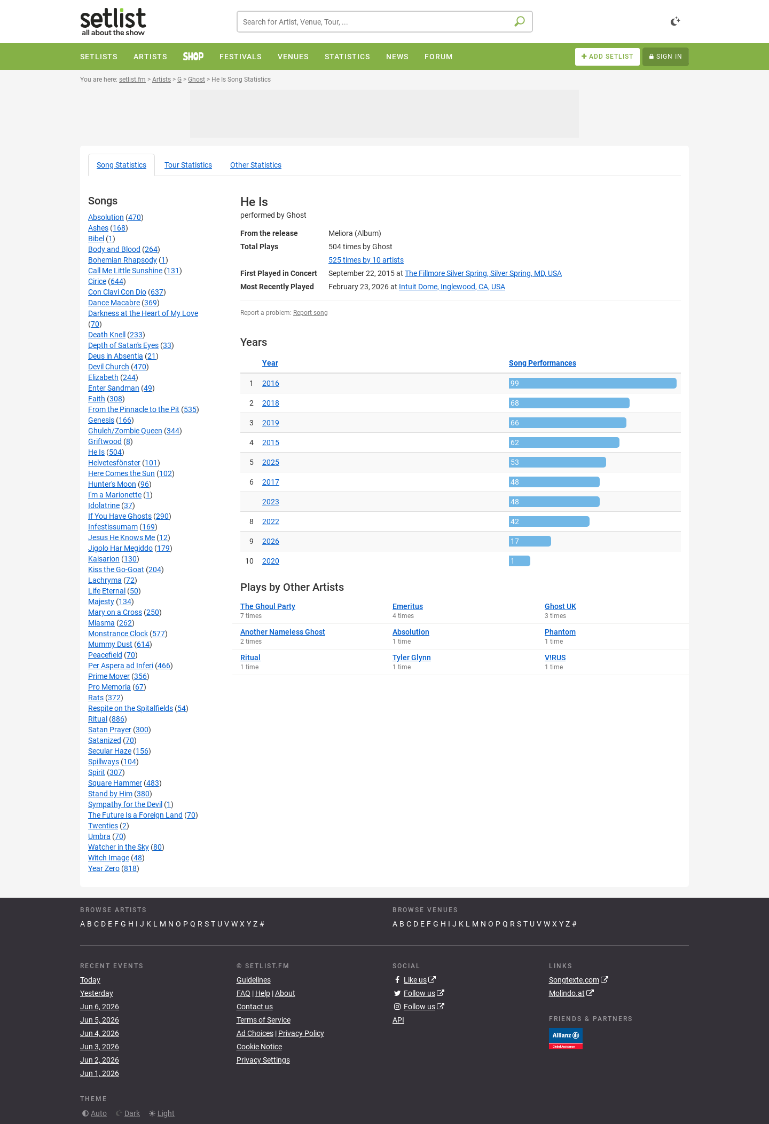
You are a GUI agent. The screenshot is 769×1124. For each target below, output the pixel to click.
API (398, 1020)
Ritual (97, 719)
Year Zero (104, 868)
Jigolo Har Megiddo (120, 548)
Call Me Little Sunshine (125, 270)
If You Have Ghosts (120, 516)
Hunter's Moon (112, 484)
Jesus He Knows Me (121, 537)
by (366, 260)
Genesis (101, 420)
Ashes (98, 228)
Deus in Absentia (115, 356)
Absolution (106, 217)
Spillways (103, 761)
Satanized (104, 740)
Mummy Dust (110, 644)
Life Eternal (106, 591)
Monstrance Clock (118, 633)
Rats (96, 697)
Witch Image (108, 857)
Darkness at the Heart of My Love (143, 313)
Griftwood (105, 441)
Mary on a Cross (115, 612)
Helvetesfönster (114, 462)
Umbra (99, 836)
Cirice (97, 281)
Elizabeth (103, 377)
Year (270, 363)
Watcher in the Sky (118, 847)
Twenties (103, 825)
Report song (310, 312)
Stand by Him (110, 793)
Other (255, 165)
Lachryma (105, 580)
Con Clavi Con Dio (117, 292)
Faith (96, 398)
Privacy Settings (263, 1060)
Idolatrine (104, 505)
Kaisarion (104, 559)
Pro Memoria (109, 687)
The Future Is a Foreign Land (135, 815)
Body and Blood (114, 249)
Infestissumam (113, 527)
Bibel (96, 238)
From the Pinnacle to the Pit (133, 409)
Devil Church (108, 366)
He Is (96, 452)
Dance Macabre (114, 302)
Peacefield (105, 655)
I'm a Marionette (115, 494)
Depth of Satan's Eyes (123, 345)
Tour (188, 165)
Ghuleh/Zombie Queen (125, 430)
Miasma (101, 623)
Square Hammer (115, 783)
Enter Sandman (113, 388)
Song (121, 165)
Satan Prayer (109, 729)
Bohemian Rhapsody (122, 260)
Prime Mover (109, 676)
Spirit (96, 772)
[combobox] (385, 22)
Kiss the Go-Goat (116, 569)
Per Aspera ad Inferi (120, 665)
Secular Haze (109, 751)
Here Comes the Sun (121, 473)
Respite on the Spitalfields (130, 708)
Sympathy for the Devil (125, 804)
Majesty (101, 601)
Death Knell (106, 334)
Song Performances (542, 363)
